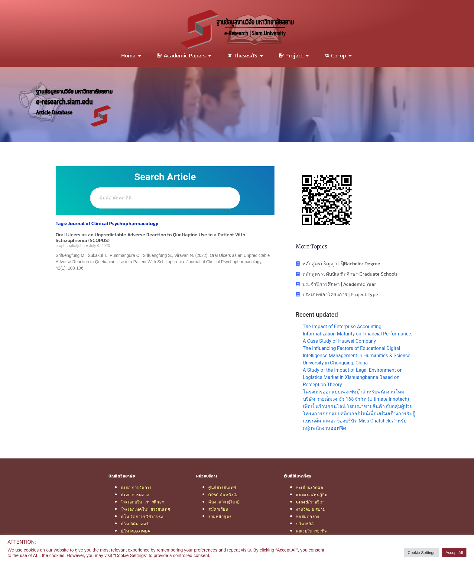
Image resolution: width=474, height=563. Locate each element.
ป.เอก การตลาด (135, 495)
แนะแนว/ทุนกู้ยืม (312, 495)
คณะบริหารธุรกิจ (311, 531)
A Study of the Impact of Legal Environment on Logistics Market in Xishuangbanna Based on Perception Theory (353, 377)
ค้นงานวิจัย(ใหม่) (224, 502)
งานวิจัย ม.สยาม (311, 509)
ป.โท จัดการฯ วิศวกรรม (142, 516)
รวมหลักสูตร (220, 516)
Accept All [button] (454, 552)
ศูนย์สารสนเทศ (222, 487)
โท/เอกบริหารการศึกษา (142, 502)
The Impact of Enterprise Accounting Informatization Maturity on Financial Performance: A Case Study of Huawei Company (357, 334)
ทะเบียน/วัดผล (309, 487)
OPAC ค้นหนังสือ (223, 495)
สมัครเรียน (218, 509)
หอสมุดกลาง (308, 516)
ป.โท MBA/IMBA (136, 531)
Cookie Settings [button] (421, 552)
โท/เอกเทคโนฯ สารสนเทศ (145, 509)
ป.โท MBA (305, 524)
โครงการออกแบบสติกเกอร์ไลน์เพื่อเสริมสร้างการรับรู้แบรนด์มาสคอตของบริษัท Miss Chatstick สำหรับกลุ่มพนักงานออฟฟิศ (359, 421)
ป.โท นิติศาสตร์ (134, 524)
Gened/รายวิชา (310, 502)
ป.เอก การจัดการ (136, 487)
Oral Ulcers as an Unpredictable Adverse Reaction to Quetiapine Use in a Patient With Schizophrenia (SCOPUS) (150, 237)
